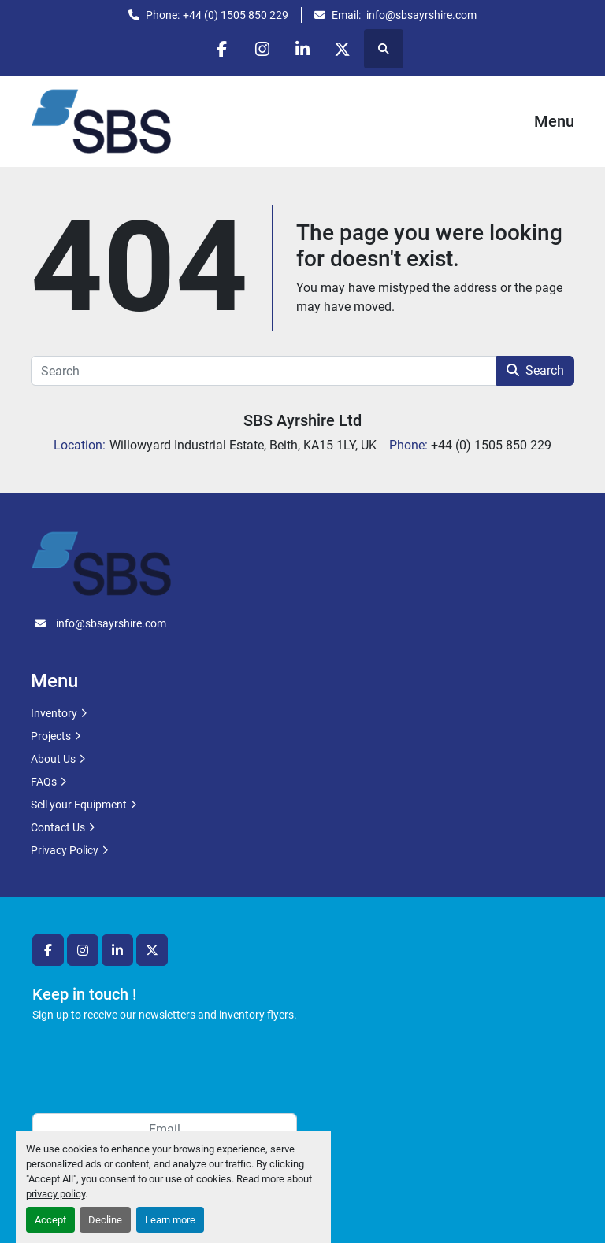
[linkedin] (302, 48)
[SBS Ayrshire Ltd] (101, 563)
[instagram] (262, 48)
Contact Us (58, 827)
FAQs (44, 781)
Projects (51, 736)
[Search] (263, 371)
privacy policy (55, 1194)
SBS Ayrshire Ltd (302, 420)
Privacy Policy (64, 850)
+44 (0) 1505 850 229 (235, 15)
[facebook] (222, 48)
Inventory (54, 713)
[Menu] (512, 121)
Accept (50, 1220)
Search (535, 370)
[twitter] (342, 48)
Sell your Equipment (79, 804)
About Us (53, 759)
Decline (105, 1220)
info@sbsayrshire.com (420, 15)
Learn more (170, 1220)
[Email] (164, 1129)
